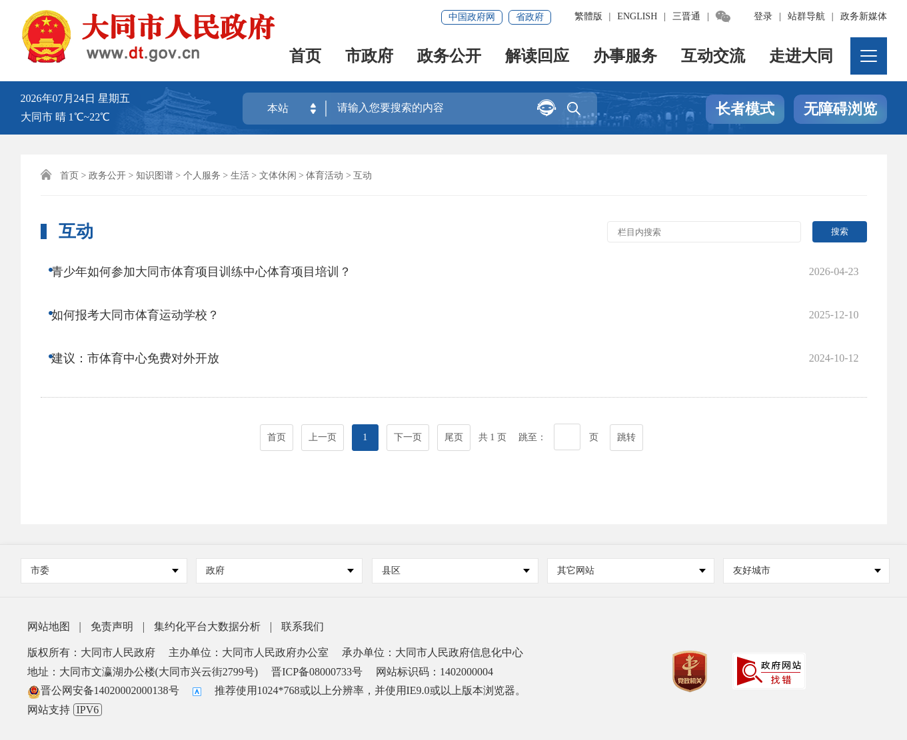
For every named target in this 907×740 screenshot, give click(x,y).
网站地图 (48, 626)
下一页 (408, 387)
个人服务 (202, 176)
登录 (763, 16)
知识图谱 (154, 176)
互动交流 (714, 57)
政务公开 (450, 57)
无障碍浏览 (840, 109)
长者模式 (745, 109)
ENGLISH (637, 16)
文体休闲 (278, 176)
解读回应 (538, 57)
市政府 (370, 57)
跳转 (626, 387)
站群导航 (806, 16)
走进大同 (802, 57)
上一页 (323, 387)
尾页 (454, 387)
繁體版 (588, 16)
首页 (306, 57)
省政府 (530, 17)
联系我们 (302, 626)
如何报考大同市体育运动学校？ (145, 296)
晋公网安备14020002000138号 (103, 690)
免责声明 (112, 626)
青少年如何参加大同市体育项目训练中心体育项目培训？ (211, 269)
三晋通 (686, 16)
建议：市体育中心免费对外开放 (145, 323)
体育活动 (324, 176)
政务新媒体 (863, 16)
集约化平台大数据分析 (207, 626)
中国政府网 (472, 17)
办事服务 (626, 57)
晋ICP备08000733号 (317, 671)
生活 (240, 176)
